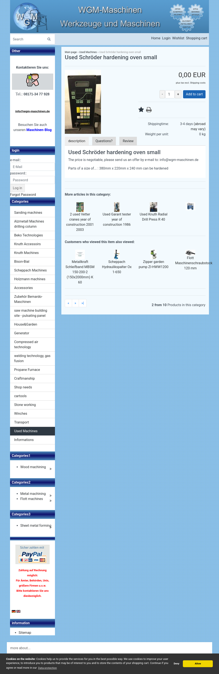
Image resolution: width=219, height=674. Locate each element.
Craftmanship (24, 378)
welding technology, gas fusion (32, 358)
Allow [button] (198, 663)
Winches (20, 413)
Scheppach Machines (30, 270)
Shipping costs (198, 82)
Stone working (25, 405)
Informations (24, 440)
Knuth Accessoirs (27, 244)
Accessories (23, 288)
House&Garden (25, 324)
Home (155, 38)
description (76, 141)
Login (166, 38)
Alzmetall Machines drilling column (29, 224)
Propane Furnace (27, 370)
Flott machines (31, 499)
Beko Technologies (28, 235)
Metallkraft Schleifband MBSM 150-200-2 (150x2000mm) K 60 (79, 272)
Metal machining (33, 494)
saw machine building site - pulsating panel (30, 313)
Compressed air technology (26, 344)
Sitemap (25, 633)
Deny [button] (176, 663)
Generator (21, 333)
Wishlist (178, 38)
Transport (21, 422)
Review (128, 141)
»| (82, 303)
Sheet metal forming (35, 526)
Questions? (104, 141)
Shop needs (23, 387)
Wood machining (33, 467)
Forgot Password (23, 195)
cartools (20, 396)
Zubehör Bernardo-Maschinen (28, 299)
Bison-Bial (21, 262)
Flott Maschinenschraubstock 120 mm (193, 263)
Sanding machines (28, 213)
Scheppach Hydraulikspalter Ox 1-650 (117, 267)
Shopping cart (196, 38)
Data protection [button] (47, 668)
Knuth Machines (26, 253)
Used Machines (25, 431)
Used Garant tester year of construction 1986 (117, 219)
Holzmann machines (29, 279)
